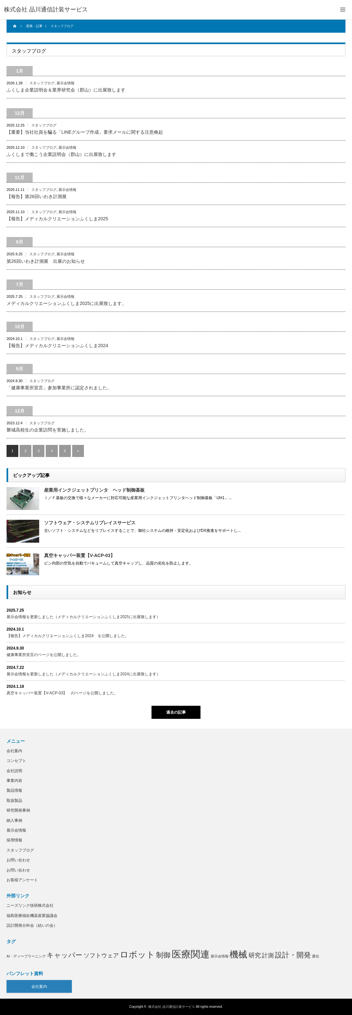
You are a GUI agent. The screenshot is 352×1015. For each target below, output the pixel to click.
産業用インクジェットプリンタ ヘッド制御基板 (94, 490)
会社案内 (14, 751)
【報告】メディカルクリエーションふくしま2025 (57, 218)
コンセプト (16, 760)
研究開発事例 (18, 810)
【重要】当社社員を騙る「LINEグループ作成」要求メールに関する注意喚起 (85, 132)
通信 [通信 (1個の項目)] (315, 956)
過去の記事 (176, 712)
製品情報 (14, 790)
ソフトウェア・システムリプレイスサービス (90, 522)
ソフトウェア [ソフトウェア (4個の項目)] (101, 955)
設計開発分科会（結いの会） (32, 925)
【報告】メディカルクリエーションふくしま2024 (57, 345)
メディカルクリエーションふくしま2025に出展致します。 (66, 303)
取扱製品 (14, 800)
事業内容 (14, 780)
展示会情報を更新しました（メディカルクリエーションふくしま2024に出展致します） (83, 674)
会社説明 (14, 771)
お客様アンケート (22, 880)
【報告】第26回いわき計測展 (37, 196)
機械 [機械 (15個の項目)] (238, 954)
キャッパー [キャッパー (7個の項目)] (64, 955)
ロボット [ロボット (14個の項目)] (137, 954)
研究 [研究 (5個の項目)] (254, 955)
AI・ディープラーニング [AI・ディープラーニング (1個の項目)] (26, 956)
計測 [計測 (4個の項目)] (268, 955)
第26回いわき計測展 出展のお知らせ (46, 261)
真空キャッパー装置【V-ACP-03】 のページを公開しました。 (62, 693)
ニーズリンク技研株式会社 (30, 905)
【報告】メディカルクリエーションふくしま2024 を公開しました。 (68, 636)
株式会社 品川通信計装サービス (171, 1006)
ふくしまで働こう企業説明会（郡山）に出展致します (61, 154)
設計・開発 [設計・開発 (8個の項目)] (293, 955)
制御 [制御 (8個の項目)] (163, 955)
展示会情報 (65, 83)
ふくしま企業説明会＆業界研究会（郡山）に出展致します (66, 90)
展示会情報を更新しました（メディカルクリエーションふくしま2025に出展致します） (83, 617)
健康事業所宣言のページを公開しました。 (44, 654)
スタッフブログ (42, 83)
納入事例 (14, 820)
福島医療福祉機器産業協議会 (32, 915)
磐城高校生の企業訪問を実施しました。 (48, 429)
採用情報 (14, 840)
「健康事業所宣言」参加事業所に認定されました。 (59, 387)
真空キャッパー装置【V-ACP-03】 (79, 555)
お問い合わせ (18, 860)
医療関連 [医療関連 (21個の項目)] (191, 954)
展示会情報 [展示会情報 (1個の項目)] (220, 956)
